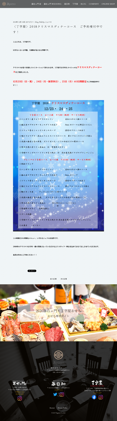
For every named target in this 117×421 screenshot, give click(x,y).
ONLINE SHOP (108, 4)
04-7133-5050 (97, 393)
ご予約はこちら (19, 392)
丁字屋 (75, 4)
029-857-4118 (58, 390)
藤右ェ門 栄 (36, 4)
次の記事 (63, 279)
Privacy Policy (62, 408)
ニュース (48, 22)
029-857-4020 (60, 372)
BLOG (83, 4)
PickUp (41, 22)
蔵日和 (67, 4)
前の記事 (53, 279)
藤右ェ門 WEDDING (52, 4)
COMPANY (94, 4)
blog (36, 22)
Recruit (52, 408)
